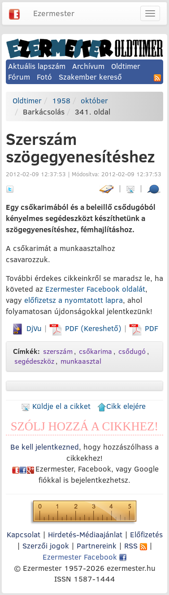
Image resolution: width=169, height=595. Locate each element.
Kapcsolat (23, 534)
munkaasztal (81, 361)
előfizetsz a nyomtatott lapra (73, 300)
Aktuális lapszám (36, 66)
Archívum (88, 66)
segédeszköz (34, 361)
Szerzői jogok (45, 545)
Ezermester (53, 13)
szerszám (58, 351)
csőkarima (95, 351)
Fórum (19, 77)
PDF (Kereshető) (86, 328)
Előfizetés (146, 534)
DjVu (26, 328)
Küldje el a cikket (56, 406)
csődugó (132, 351)
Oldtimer (125, 66)
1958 (61, 100)
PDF (143, 328)
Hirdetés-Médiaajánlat (85, 534)
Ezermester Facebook (84, 557)
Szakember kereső (90, 77)
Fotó (44, 77)
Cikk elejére (121, 406)
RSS (135, 545)
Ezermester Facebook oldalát (95, 289)
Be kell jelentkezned (44, 447)
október (94, 100)
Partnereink (97, 545)
